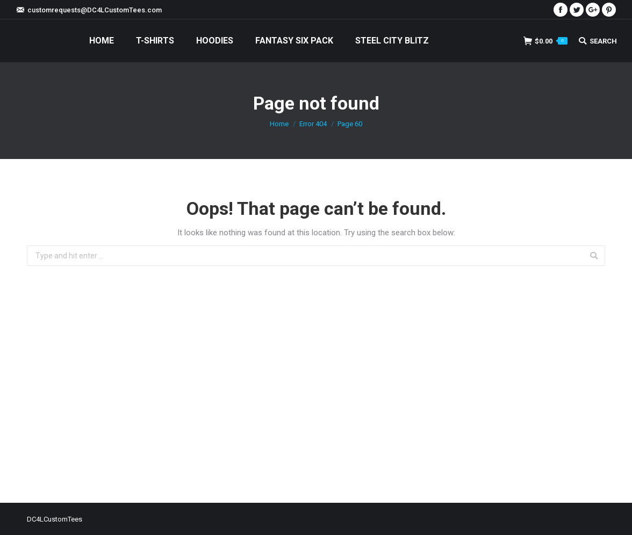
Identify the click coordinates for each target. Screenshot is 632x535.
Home (279, 124)
